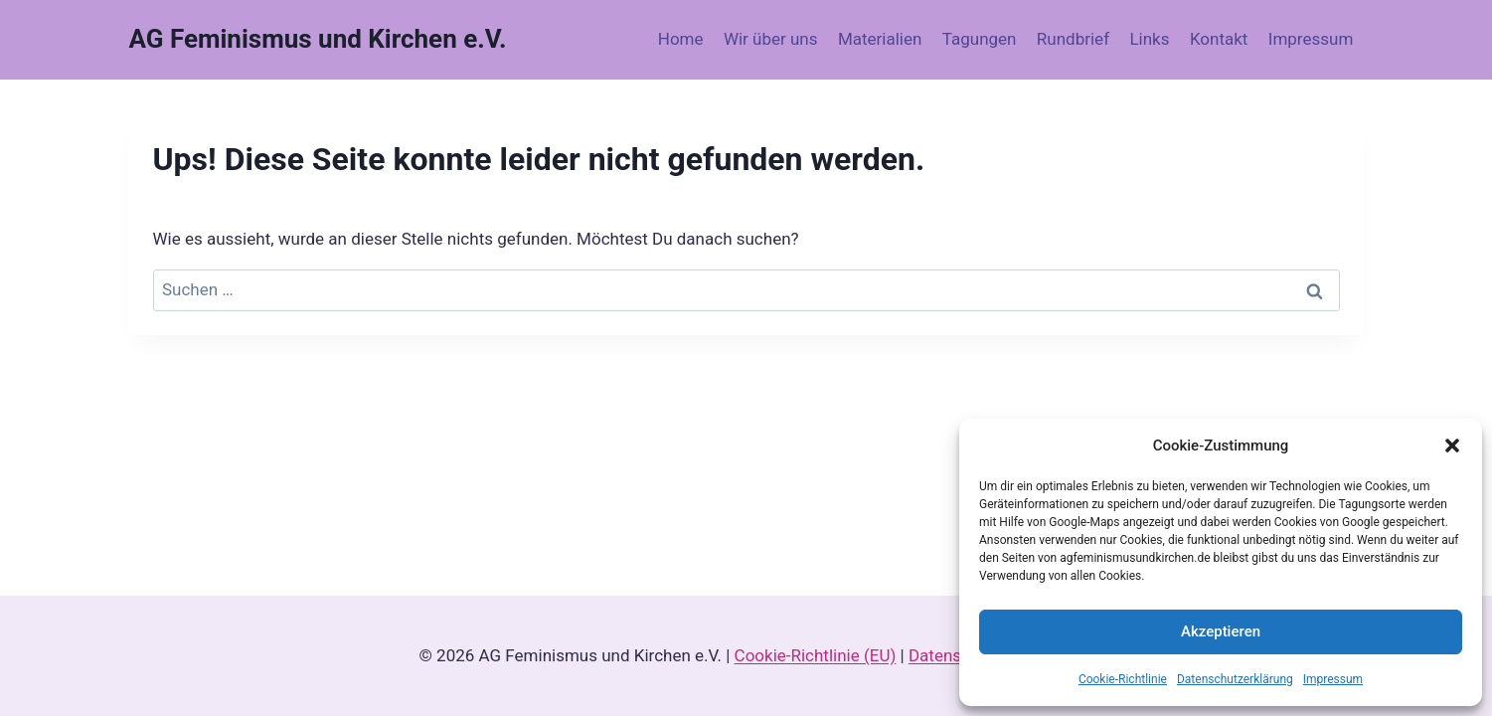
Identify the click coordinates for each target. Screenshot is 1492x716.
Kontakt (1219, 39)
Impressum (1333, 679)
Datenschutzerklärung (1235, 679)
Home (681, 39)
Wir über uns (771, 39)
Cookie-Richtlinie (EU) (816, 655)
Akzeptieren (1220, 631)
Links (1149, 39)
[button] (1452, 445)
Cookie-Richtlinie (1122, 679)
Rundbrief (1073, 39)
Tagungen (979, 39)
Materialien (879, 39)
